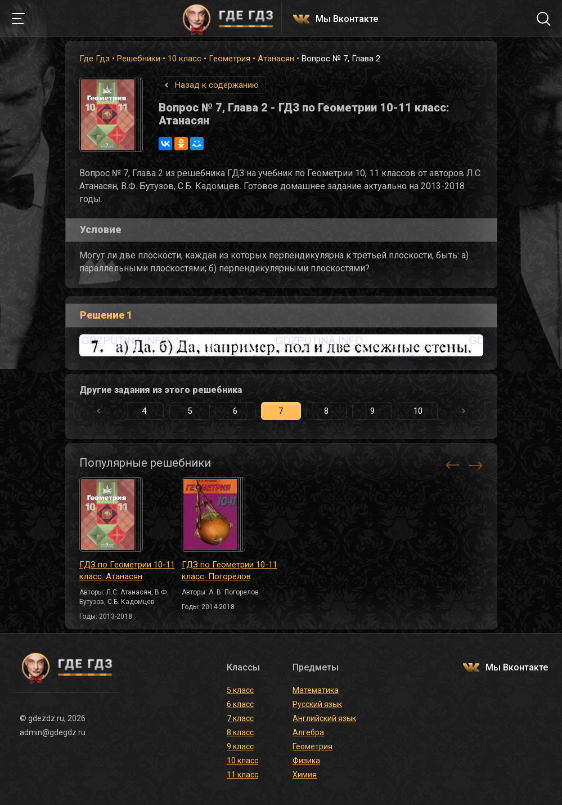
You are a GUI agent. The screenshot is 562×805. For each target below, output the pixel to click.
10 (417, 411)
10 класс (184, 58)
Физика (306, 760)
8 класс (240, 732)
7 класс (240, 718)
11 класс (242, 774)
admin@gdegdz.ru (53, 732)
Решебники (138, 58)
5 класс (240, 690)
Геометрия (229, 58)
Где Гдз (94, 58)
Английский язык (324, 718)
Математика (316, 690)
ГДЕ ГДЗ (228, 18)
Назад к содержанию (217, 85)
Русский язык (317, 704)
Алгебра (308, 732)
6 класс (240, 704)
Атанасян (276, 58)
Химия (305, 774)
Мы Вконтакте (347, 19)
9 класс (240, 746)
